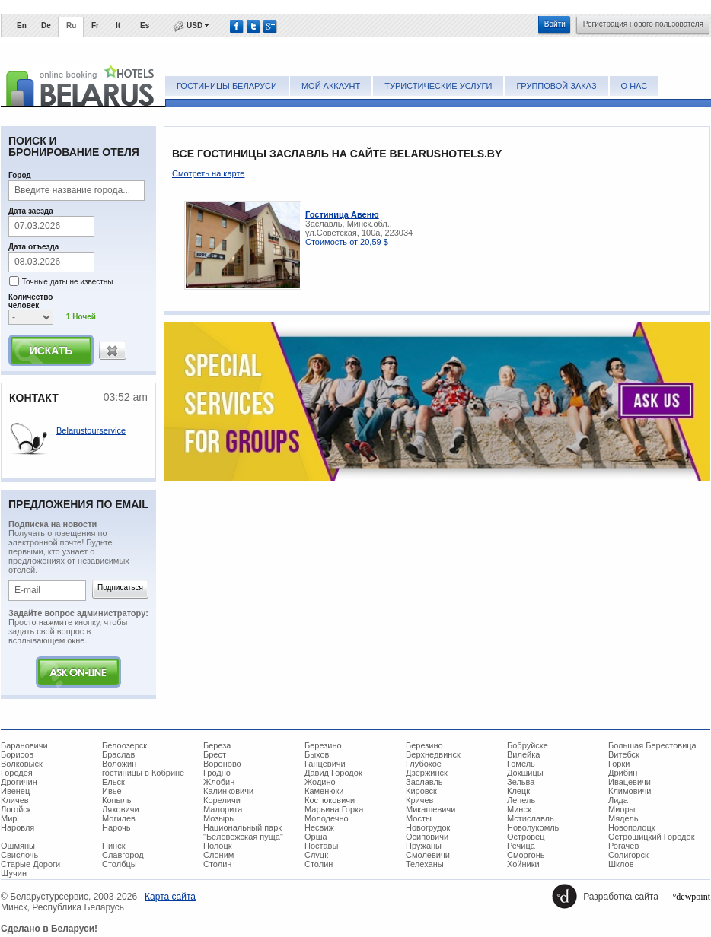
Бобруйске (527, 745)
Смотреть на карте (208, 173)
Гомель (521, 763)
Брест (214, 754)
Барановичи (24, 745)
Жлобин (218, 781)
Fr (95, 25)
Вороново (222, 763)
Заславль (424, 781)
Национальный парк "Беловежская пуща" (243, 832)
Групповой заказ (556, 86)
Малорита (222, 809)
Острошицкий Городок (651, 836)
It (118, 25)
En (22, 25)
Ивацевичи (629, 781)
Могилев (119, 818)
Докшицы (525, 772)
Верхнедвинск (433, 754)
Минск (519, 809)
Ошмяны (18, 845)
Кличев (15, 800)
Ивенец (15, 791)
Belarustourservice (91, 430)
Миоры (621, 809)
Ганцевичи (325, 763)
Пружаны (424, 845)
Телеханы (425, 864)
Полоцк (217, 845)
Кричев (419, 800)
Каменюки (324, 791)
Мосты (419, 818)
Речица (521, 845)
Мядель (623, 818)
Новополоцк (631, 827)
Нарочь (116, 827)
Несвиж (319, 827)
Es (144, 25)
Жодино (320, 781)
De (46, 25)
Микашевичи (430, 809)
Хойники (523, 864)
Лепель (521, 800)
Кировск (421, 791)
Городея (17, 772)
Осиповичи (427, 836)
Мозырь (218, 818)
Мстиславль (530, 818)
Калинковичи (228, 791)
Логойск (16, 809)
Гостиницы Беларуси (227, 86)
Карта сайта (170, 896)
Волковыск (22, 763)
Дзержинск (427, 772)
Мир (9, 818)
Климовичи (630, 791)
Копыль (117, 800)
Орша (315, 836)
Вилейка (523, 754)
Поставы (321, 845)
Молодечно (326, 818)
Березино (323, 745)
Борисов (17, 754)
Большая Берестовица (652, 745)
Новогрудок (428, 827)
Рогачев (623, 845)
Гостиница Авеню (342, 214)
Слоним (218, 854)
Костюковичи (329, 800)
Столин (217, 864)
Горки (619, 763)
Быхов (316, 754)
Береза (217, 745)
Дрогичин (19, 781)
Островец (525, 836)
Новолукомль (533, 827)
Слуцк (316, 854)
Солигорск (628, 854)
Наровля (17, 827)
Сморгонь (525, 854)
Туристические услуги (438, 86)
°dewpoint (691, 896)
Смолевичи (428, 854)
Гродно (217, 772)
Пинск (113, 845)
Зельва (520, 781)
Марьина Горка (333, 809)
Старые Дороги (30, 864)
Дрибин (622, 772)
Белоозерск (124, 745)
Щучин (14, 873)
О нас (634, 86)
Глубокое (424, 763)
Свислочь (19, 854)
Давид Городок (333, 772)
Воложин (119, 763)
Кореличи (222, 800)
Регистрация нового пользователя (643, 24)
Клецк (518, 791)
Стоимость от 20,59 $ (346, 241)
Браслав (118, 754)
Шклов (621, 864)
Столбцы (119, 864)
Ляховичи (120, 809)
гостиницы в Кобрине (143, 772)
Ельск (113, 781)
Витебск (623, 754)
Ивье (112, 791)
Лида (618, 800)
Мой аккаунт (330, 86)
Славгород (123, 854)
